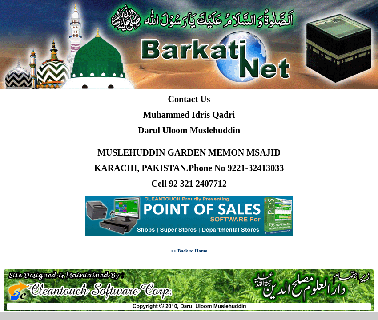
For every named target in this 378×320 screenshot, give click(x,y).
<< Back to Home (189, 250)
